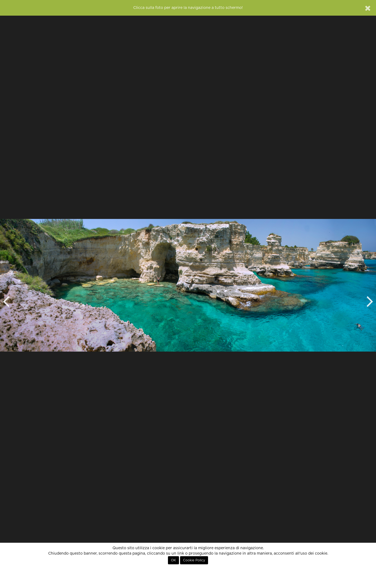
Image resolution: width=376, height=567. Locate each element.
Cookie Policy (194, 560)
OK (173, 560)
